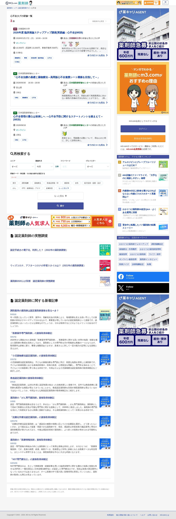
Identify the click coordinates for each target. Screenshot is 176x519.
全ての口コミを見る (97, 55)
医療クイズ (124, 264)
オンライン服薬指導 (128, 259)
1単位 (16, 97)
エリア (12, 161)
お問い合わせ (152, 515)
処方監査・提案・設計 (92, 183)
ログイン (165, 2)
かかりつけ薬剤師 (138, 254)
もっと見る (64, 188)
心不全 (49, 58)
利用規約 (110, 515)
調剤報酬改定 (157, 244)
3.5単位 (17, 62)
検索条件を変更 (99, 21)
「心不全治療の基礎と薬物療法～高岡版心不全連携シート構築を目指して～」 (56, 77)
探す (60, 206)
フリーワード (65, 161)
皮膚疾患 (49, 188)
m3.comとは (164, 515)
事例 (25, 58)
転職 (149, 264)
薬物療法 (17, 58)
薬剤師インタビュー (148, 259)
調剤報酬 (25, 183)
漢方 (14, 183)
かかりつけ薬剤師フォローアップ (133, 244)
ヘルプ (142, 515)
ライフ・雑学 (155, 254)
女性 (76, 183)
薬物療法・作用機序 (128, 249)
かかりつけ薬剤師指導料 (150, 249)
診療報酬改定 (138, 264)
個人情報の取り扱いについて (127, 515)
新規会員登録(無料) (143, 138)
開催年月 (38, 161)
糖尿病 (66, 183)
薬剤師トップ (12, 8)
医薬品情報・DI (52, 183)
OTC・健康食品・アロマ (31, 188)
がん (14, 188)
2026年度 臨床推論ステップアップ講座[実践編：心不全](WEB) (48, 32)
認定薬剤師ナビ (24, 8)
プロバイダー (91, 161)
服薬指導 (123, 254)
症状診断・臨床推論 (37, 58)
